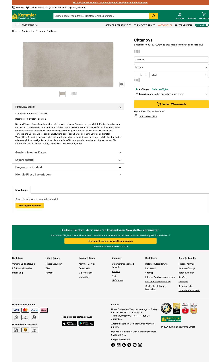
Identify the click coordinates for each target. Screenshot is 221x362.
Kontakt (49, 272)
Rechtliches (151, 258)
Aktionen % (165, 25)
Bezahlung (17, 272)
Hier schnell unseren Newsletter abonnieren (110, 241)
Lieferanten (117, 280)
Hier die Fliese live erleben (33, 174)
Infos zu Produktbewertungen (160, 277)
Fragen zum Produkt (28, 167)
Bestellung (17, 258)
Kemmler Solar (185, 286)
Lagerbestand (24, 159)
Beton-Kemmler (186, 272)
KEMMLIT (183, 281)
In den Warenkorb (171, 104)
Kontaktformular (147, 323)
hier (123, 335)
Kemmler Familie (187, 258)
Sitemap (149, 272)
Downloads (84, 268)
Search (153, 16)
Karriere (116, 271)
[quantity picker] (141, 75)
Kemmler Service (87, 263)
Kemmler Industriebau (189, 290)
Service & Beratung (116, 25)
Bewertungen (21, 190)
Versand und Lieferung (23, 263)
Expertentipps (85, 272)
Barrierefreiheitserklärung (158, 281)
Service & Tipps (87, 258)
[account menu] (179, 16)
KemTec (182, 277)
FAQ (48, 268)
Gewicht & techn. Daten (30, 152)
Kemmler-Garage (186, 268)
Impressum (150, 268)
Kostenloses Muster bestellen (149, 111)
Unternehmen (183, 25)
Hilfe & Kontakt (53, 258)
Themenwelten (143, 25)
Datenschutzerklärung (156, 263)
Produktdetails (25, 106)
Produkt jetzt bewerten (29, 205)
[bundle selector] (179, 75)
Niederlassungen (54, 263)
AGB (114, 276)
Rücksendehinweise (22, 268)
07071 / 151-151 (135, 315)
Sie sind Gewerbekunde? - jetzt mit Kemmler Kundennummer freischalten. (110, 2)
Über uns (116, 258)
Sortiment (25, 25)
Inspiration (84, 277)
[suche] (105, 16)
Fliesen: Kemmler (186, 263)
